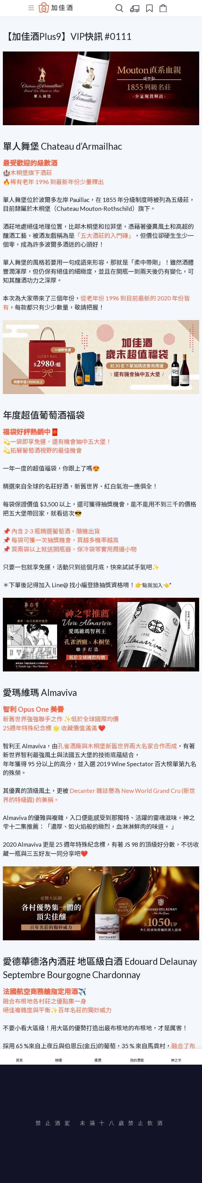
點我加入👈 (155, 585)
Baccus (56, 7)
